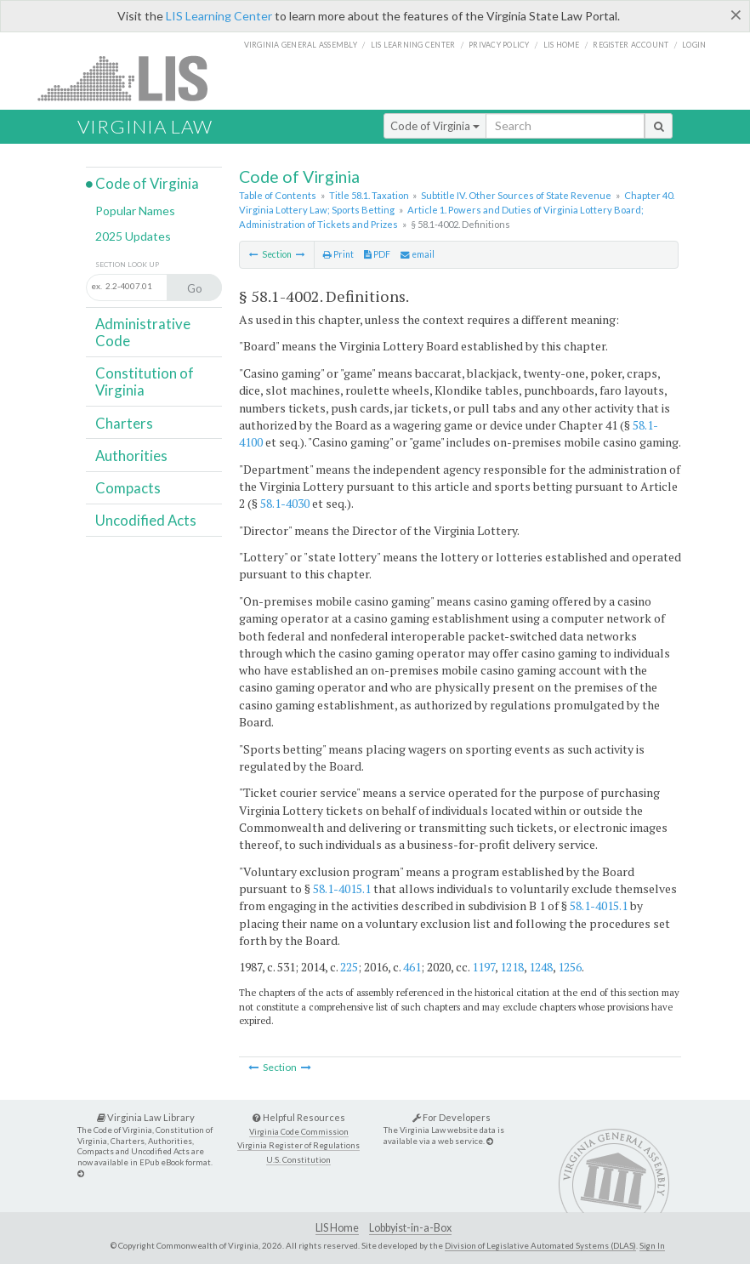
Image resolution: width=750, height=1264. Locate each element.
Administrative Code (142, 332)
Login (694, 44)
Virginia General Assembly (300, 44)
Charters (124, 423)
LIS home (561, 44)
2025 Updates (133, 236)
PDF (377, 254)
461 (412, 967)
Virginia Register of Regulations (298, 1145)
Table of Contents (277, 195)
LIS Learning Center (219, 16)
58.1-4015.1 (342, 888)
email (418, 254)
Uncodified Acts (145, 520)
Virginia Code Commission (299, 1131)
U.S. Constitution (298, 1159)
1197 (483, 967)
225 (349, 967)
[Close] (736, 14)
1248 (541, 967)
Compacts (128, 488)
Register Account (630, 44)
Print (338, 254)
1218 (512, 967)
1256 (570, 967)
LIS (132, 77)
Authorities (131, 455)
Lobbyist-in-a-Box (410, 1227)
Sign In (652, 1245)
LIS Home (337, 1227)
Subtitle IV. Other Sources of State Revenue (516, 195)
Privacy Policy (499, 44)
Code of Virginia (435, 126)
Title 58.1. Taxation (369, 195)
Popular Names (135, 210)
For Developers (451, 1117)
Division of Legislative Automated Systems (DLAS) (540, 1245)
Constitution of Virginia (144, 381)
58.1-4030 (285, 503)
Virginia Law (145, 126)
